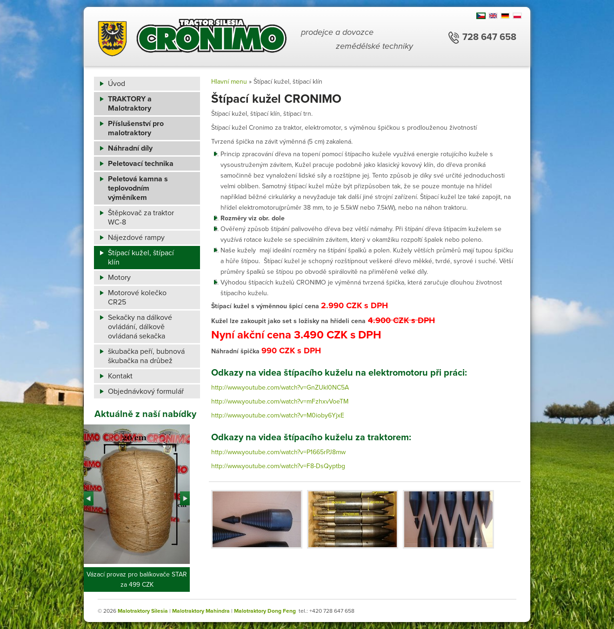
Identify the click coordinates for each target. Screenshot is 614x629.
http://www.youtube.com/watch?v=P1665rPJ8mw (278, 452)
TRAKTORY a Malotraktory (130, 103)
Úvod (116, 83)
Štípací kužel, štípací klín (141, 257)
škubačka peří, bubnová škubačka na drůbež (146, 356)
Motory (119, 277)
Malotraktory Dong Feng (265, 611)
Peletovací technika (141, 163)
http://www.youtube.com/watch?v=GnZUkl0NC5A (280, 387)
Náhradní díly (130, 148)
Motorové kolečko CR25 (137, 297)
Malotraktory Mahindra (201, 611)
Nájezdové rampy (136, 237)
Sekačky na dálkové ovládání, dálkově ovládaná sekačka (140, 327)
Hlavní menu (229, 82)
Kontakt (120, 376)
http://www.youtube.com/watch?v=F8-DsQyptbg (278, 466)
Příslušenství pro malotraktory (136, 128)
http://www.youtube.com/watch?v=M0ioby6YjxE (277, 415)
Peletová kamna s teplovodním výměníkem (138, 188)
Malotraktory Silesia (143, 611)
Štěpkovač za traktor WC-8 (141, 217)
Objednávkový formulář (146, 391)
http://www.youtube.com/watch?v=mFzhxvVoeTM (279, 401)
